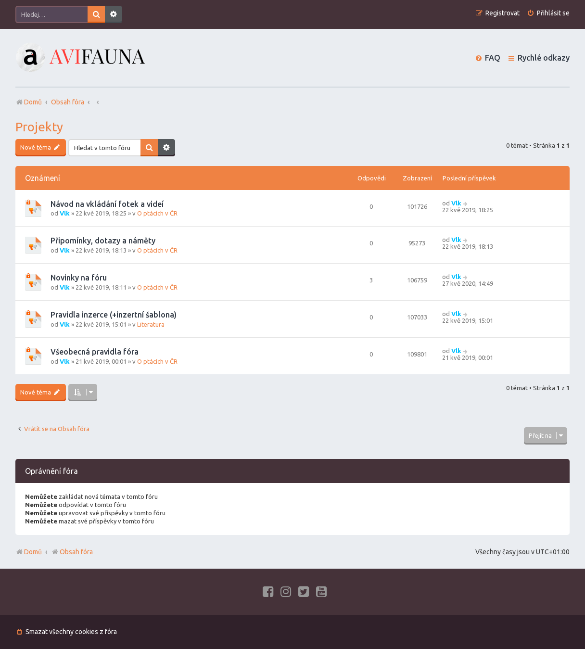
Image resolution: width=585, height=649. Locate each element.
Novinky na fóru (79, 277)
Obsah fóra (72, 552)
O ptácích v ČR (157, 213)
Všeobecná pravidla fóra (95, 351)
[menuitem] (548, 13)
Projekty (39, 127)
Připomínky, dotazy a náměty (103, 240)
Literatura (151, 324)
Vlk (65, 213)
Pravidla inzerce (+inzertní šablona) (114, 314)
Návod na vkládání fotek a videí (107, 204)
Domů (33, 552)
